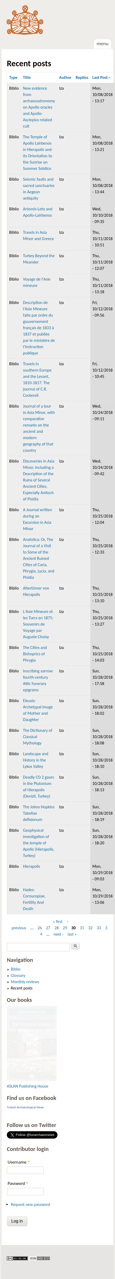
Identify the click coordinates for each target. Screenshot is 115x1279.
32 (90, 927)
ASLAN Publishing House (27, 1086)
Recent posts (22, 988)
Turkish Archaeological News (25, 1107)
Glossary (18, 975)
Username (19, 1162)
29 (65, 927)
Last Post (101, 77)
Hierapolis (31, 866)
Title (27, 77)
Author (65, 77)
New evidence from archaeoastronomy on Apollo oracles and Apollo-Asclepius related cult (39, 107)
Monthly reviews (25, 981)
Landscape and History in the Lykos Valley (35, 760)
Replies (82, 77)
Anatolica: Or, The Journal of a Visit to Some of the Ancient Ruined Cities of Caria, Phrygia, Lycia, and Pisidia (38, 558)
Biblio (15, 969)
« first (57, 921)
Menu (102, 43)
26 (40, 927)
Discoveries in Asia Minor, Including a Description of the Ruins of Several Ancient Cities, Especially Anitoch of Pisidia (38, 480)
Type (13, 77)
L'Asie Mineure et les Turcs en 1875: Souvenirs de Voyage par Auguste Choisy (38, 624)
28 (56, 927)
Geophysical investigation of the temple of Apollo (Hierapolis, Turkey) (38, 843)
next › (59, 934)
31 (82, 927)
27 (48, 927)
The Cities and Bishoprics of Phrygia (35, 654)
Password (18, 1183)
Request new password (30, 1204)
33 (99, 927)
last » (72, 934)
